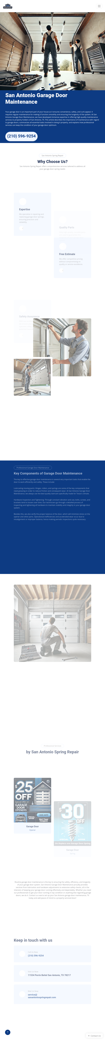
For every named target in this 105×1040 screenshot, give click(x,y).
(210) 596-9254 (21, 136)
